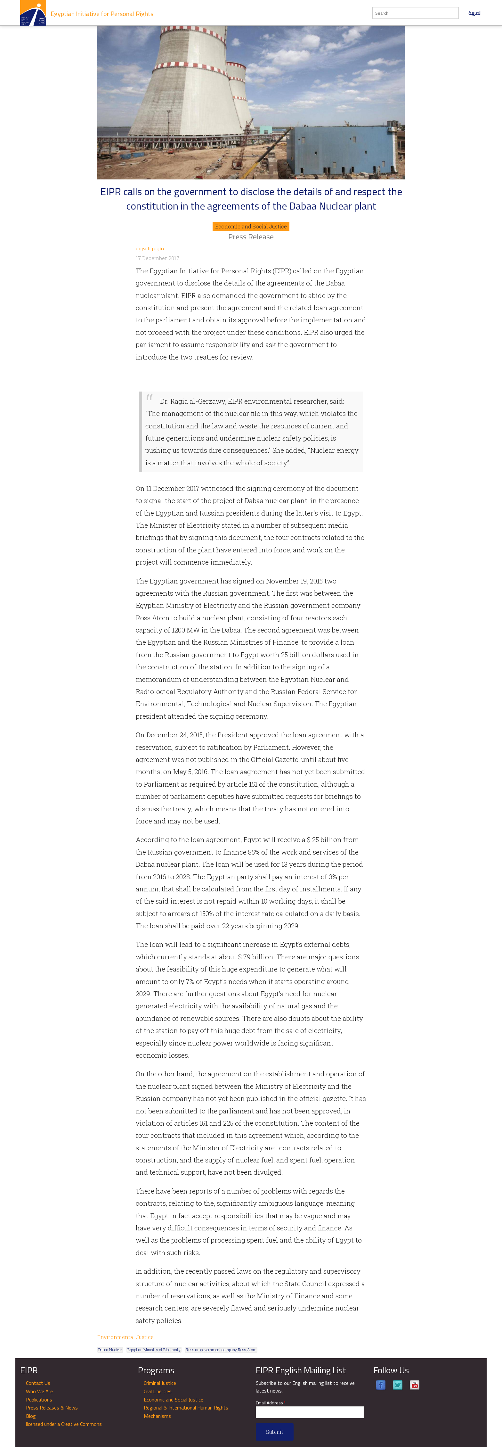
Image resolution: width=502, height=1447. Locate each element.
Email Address (271, 1403)
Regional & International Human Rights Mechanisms (186, 1412)
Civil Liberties (158, 1391)
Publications (39, 1399)
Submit (274, 1431)
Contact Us (38, 1383)
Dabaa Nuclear (110, 1349)
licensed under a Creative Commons (64, 1424)
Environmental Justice (125, 1337)
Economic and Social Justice (251, 226)
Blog (31, 1416)
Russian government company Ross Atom (221, 1349)
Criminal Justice (160, 1383)
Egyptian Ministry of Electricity (154, 1349)
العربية (475, 13)
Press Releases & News (52, 1407)
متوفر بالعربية (150, 248)
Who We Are (39, 1391)
